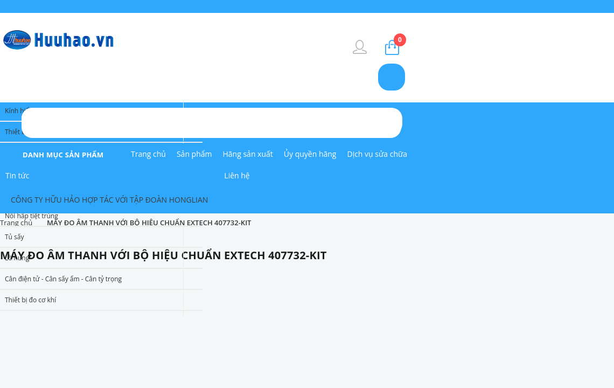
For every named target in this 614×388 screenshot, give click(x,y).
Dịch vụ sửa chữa (377, 154)
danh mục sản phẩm (63, 155)
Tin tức (17, 175)
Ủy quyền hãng (310, 154)
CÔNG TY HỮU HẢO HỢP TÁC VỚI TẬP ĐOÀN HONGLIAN (109, 200)
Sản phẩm (194, 154)
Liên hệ (236, 175)
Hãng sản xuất (248, 154)
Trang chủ (148, 154)
